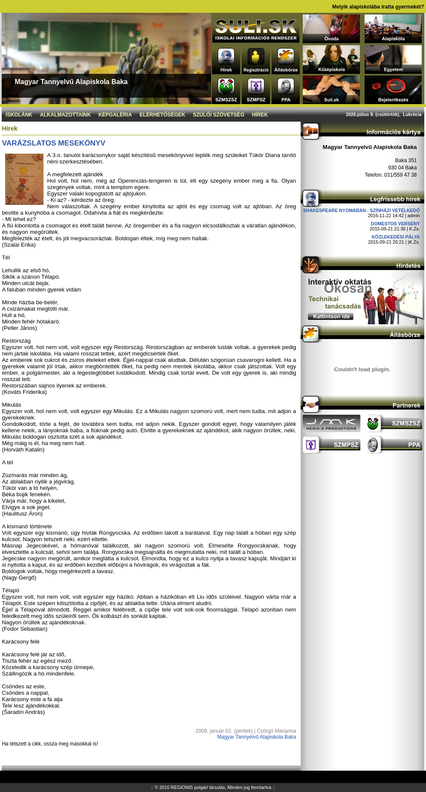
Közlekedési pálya (396, 236)
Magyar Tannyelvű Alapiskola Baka (256, 737)
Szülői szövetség (218, 115)
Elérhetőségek (162, 115)
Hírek (260, 115)
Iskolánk (19, 115)
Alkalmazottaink (65, 115)
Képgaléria (115, 115)
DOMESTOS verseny (395, 223)
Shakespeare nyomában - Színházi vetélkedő (361, 210)
